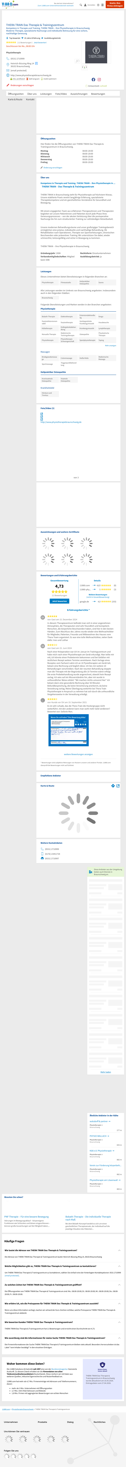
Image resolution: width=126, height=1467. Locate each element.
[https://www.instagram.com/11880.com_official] (13, 1456)
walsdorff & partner (99, 1121)
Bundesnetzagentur (60, 1369)
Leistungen (46, 93)
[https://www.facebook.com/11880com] (6, 1456)
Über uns (32, 93)
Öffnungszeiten (16, 93)
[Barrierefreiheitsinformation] (99, 5)
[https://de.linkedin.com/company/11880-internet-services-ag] (26, 1456)
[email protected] (12, 1275)
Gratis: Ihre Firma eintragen (115, 4)
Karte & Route (15, 99)
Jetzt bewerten (59, 601)
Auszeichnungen (79, 93)
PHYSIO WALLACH (98, 1136)
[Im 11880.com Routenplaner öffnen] (113, 785)
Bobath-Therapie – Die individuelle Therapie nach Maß (88, 1218)
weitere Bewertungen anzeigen (78, 754)
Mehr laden (106, 1072)
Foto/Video (61, 93)
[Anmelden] (90, 5)
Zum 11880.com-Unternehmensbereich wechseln (56, 5)
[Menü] (103, 5)
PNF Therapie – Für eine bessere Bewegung (26, 1216)
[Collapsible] (119, 1250)
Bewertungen (98, 93)
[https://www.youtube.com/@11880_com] (33, 1456)
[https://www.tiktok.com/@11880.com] (20, 1456)
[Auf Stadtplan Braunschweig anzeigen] (118, 786)
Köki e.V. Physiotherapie (101, 1150)
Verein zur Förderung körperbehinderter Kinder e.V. (106, 1165)
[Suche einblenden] (82, 5)
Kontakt (30, 99)
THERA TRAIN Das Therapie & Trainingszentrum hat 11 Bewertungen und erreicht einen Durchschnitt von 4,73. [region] (50, 1328)
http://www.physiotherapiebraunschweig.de (61, 422)
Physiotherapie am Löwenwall (104, 1180)
